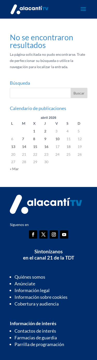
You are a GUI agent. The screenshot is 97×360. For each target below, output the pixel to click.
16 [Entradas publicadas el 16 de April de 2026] (46, 146)
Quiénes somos (29, 277)
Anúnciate (24, 283)
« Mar (14, 169)
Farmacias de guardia (35, 337)
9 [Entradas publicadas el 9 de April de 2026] (45, 139)
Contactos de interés (35, 331)
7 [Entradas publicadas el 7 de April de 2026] (23, 139)
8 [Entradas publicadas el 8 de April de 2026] (34, 139)
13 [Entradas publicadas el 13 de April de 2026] (13, 146)
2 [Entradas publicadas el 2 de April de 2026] (45, 131)
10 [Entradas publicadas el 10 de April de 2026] (57, 139)
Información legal (32, 290)
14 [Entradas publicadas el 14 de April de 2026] (24, 146)
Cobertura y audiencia (36, 304)
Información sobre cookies (41, 297)
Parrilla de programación (39, 344)
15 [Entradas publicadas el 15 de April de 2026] (35, 146)
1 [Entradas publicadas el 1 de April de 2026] (34, 131)
